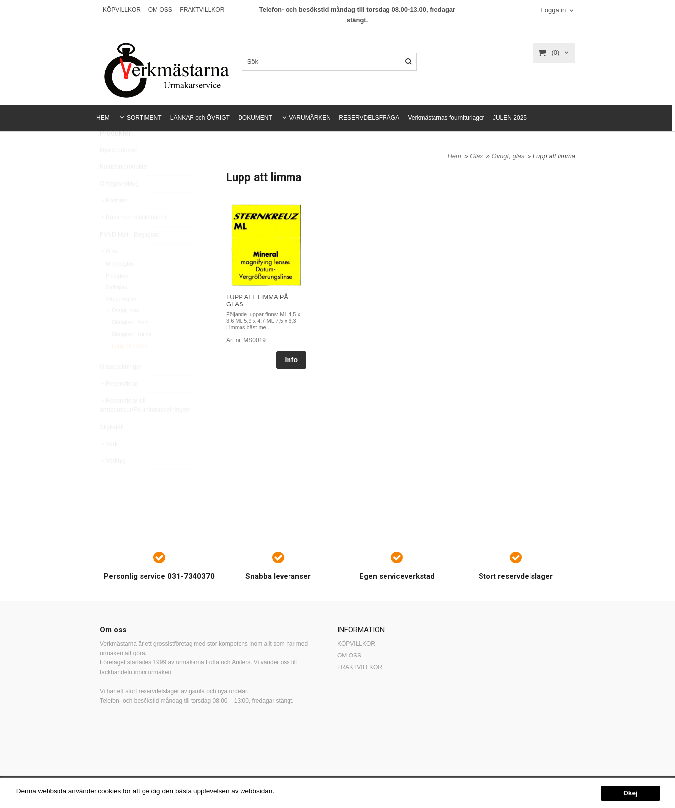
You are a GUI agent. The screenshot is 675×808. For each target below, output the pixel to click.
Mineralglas (120, 286)
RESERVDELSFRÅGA (369, 117)
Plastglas (117, 298)
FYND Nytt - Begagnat (129, 256)
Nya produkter (118, 172)
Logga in (553, 10)
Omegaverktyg (119, 205)
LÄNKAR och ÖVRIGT (200, 117)
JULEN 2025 (510, 117)
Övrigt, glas (123, 333)
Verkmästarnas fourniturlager (446, 117)
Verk (109, 466)
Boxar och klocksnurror (133, 239)
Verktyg (113, 483)
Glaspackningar (120, 389)
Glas (109, 273)
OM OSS (160, 9)
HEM (103, 117)
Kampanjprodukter (124, 189)
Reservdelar (119, 406)
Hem (454, 156)
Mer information (299, 791)
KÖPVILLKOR (122, 9)
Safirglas (116, 309)
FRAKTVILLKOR (202, 9)
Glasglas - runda (132, 356)
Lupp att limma (129, 368)
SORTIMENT (144, 117)
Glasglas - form (130, 345)
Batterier (114, 222)
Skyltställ (111, 449)
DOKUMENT (255, 117)
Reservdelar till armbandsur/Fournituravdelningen (144, 427)
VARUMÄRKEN (310, 117)
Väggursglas (121, 321)
